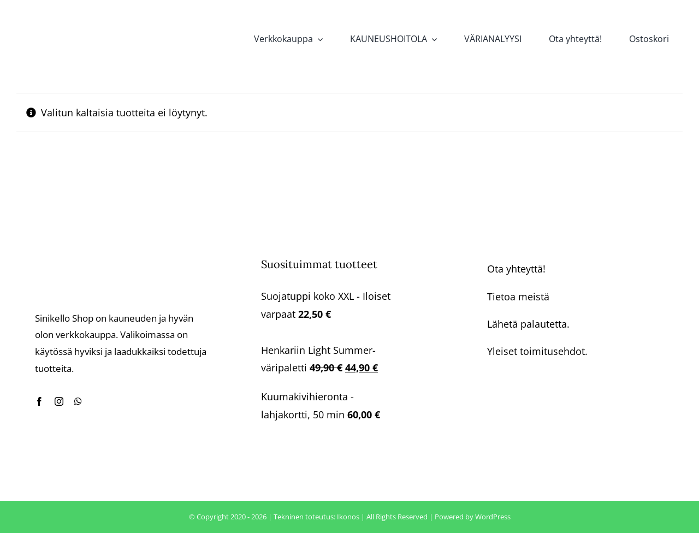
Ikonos (348, 517)
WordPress (493, 517)
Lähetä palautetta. (528, 323)
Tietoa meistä (518, 296)
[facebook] (39, 401)
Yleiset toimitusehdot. (537, 351)
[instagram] (59, 401)
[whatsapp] (78, 401)
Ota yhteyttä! (516, 268)
